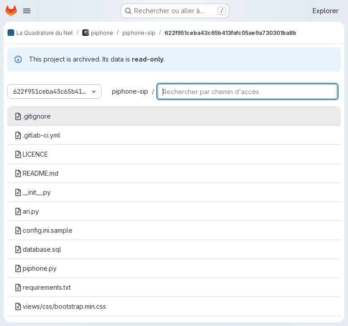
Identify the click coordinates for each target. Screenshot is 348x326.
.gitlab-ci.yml (37, 135)
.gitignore (32, 116)
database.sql (37, 249)
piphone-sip (130, 91)
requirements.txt (42, 287)
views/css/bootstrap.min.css (60, 306)
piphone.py (35, 268)
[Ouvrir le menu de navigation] (26, 11)
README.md (36, 173)
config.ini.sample (43, 230)
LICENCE (31, 154)
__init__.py (32, 192)
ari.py (26, 211)
